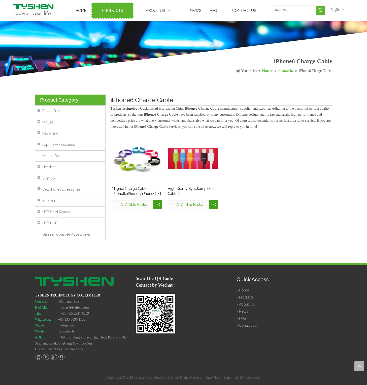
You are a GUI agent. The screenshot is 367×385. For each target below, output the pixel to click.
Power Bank (51, 111)
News (243, 311)
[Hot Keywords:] (320, 10)
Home (244, 290)
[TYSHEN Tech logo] (75, 282)
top (359, 366)
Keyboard (50, 133)
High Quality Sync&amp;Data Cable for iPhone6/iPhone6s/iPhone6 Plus (191, 191)
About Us (246, 304)
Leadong (253, 377)
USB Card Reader (56, 212)
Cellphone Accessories (61, 189)
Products (246, 297)
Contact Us (248, 325)
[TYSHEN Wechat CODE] (156, 313)
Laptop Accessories (58, 145)
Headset (49, 167)
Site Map (213, 377)
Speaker (48, 201)
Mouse (47, 122)
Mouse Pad (51, 156)
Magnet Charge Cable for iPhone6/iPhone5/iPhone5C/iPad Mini (137, 191)
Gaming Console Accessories (66, 234)
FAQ (242, 318)
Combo (48, 178)
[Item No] (294, 10)
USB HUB (49, 223)
